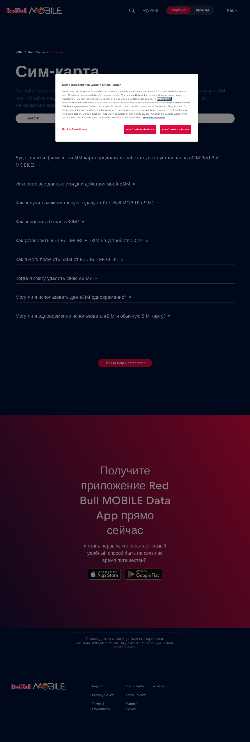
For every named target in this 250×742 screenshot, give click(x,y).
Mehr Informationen (154, 117)
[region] (126, 108)
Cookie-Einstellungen (75, 129)
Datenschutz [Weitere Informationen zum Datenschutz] (164, 99)
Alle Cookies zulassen (175, 129)
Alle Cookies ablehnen (140, 129)
